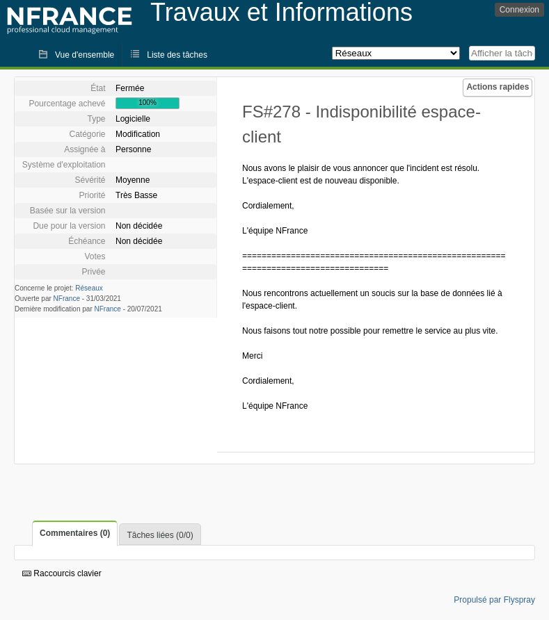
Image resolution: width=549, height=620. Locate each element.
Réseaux (88, 288)
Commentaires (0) (75, 533)
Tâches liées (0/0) (160, 535)
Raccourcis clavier (62, 573)
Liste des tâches (177, 55)
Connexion (519, 10)
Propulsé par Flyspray (494, 600)
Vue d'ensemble (84, 55)
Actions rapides (497, 87)
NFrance (67, 298)
